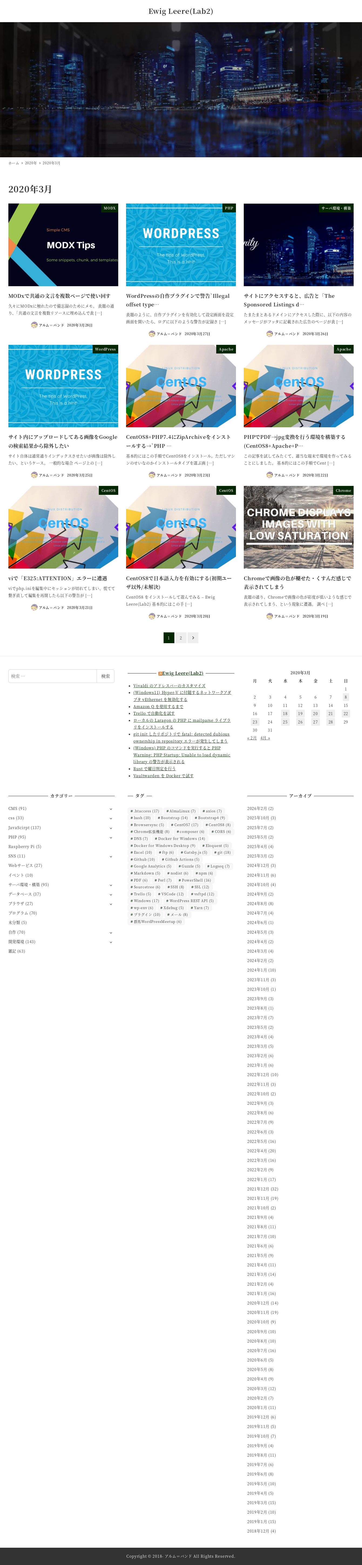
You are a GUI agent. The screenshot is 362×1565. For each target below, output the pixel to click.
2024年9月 (257, 894)
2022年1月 (257, 1179)
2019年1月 (257, 1521)
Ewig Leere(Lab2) (180, 11)
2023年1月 (257, 1065)
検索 (105, 676)
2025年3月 (257, 856)
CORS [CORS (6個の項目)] (223, 831)
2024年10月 (258, 884)
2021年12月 (258, 1189)
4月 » (265, 737)
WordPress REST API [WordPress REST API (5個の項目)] (192, 900)
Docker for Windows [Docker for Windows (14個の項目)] (181, 838)
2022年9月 (257, 1103)
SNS (12, 856)
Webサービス (20, 865)
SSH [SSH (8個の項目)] (177, 886)
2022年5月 (257, 1141)
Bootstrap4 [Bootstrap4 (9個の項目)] (211, 817)
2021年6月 (257, 1246)
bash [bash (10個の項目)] (142, 817)
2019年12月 (258, 1417)
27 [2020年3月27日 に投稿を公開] (315, 722)
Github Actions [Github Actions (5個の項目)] (182, 859)
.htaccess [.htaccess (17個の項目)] (147, 810)
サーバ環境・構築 (24, 884)
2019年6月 (257, 1474)
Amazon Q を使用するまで (158, 706)
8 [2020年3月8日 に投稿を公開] (346, 697)
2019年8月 (257, 1455)
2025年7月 (257, 827)
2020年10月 (258, 1321)
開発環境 (16, 941)
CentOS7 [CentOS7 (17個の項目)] (186, 824)
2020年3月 (257, 1388)
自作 (12, 932)
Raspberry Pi (21, 846)
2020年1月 (257, 1407)
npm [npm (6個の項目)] (206, 873)
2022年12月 (258, 1074)
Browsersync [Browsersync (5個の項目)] (149, 824)
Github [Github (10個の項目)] (144, 859)
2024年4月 (257, 941)
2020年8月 (257, 1341)
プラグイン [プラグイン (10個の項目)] (147, 914)
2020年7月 (257, 1350)
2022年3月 (257, 1160)
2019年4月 (257, 1493)
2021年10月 (258, 1207)
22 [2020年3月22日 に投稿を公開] (346, 713)
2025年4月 (257, 846)
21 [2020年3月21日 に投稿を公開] (331, 713)
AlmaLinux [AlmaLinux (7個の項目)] (183, 810)
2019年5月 (257, 1483)
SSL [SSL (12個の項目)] (202, 886)
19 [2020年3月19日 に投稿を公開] (300, 713)
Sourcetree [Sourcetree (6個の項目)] (147, 886)
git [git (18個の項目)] (224, 852)
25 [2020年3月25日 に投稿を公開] (285, 722)
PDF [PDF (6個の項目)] (141, 880)
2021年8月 (257, 1226)
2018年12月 (258, 1531)
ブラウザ (16, 903)
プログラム (18, 913)
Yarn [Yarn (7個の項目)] (201, 907)
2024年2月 (257, 960)
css (11, 817)
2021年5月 (257, 1255)
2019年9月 (257, 1445)
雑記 (12, 951)
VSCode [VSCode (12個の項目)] (172, 893)
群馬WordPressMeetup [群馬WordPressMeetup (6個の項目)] (158, 921)
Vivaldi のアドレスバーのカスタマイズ (169, 685)
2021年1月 (257, 1293)
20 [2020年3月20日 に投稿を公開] (315, 713)
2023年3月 (257, 1046)
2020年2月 (257, 1398)
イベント (16, 875)
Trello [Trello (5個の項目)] (142, 893)
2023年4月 (257, 1036)
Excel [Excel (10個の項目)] (143, 852)
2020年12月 (258, 1303)
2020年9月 (257, 1331)
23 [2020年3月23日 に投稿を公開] (255, 722)
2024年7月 (257, 913)
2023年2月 (257, 1055)
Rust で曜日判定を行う (154, 768)
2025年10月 (258, 817)
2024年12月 (258, 865)
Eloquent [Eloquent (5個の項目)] (217, 845)
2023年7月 (257, 1017)
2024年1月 (257, 970)
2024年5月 (257, 932)
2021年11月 (258, 1198)
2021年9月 (257, 1217)
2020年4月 (257, 1379)
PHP (12, 837)
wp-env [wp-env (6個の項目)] (144, 907)
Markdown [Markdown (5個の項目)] (147, 873)
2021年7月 (257, 1236)
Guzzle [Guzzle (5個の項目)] (191, 866)
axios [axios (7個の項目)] (214, 810)
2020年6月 (257, 1360)
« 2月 (252, 737)
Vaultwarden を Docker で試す (163, 775)
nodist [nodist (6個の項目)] (180, 873)
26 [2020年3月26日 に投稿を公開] (300, 722)
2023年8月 (257, 1008)
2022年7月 (257, 1122)
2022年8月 (257, 1112)
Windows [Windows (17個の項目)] (147, 900)
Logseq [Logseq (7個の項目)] (220, 866)
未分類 (14, 922)
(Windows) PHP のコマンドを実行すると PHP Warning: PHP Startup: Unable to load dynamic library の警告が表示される (182, 754)
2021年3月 (257, 1274)
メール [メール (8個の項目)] (179, 914)
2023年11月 (258, 979)
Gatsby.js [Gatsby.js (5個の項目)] (196, 852)
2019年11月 (258, 1426)
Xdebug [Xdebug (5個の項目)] (174, 907)
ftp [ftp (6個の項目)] (168, 852)
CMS (13, 808)
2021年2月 (257, 1284)
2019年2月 (257, 1512)
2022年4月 (257, 1150)
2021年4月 (257, 1264)
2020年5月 (257, 1369)
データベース (20, 894)
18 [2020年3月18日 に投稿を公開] (285, 713)
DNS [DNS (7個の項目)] (141, 838)
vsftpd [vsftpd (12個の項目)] (204, 893)
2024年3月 (257, 951)
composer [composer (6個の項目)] (192, 831)
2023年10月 (258, 989)
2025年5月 (257, 837)
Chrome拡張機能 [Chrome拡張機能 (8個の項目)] (152, 831)
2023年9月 (257, 998)
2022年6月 (257, 1131)
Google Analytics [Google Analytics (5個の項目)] (153, 866)
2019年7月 (257, 1464)
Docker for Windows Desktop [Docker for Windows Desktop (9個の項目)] (165, 845)
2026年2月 (257, 808)
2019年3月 (257, 1502)
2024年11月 (258, 875)
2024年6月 (257, 922)
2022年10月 (258, 1093)
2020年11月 (258, 1312)
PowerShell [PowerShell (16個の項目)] (196, 880)
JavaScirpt (19, 827)
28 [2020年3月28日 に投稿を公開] (331, 722)
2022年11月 (258, 1084)
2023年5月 (257, 1027)
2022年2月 (257, 1169)
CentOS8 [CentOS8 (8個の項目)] (220, 824)
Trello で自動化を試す (154, 713)
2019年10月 (258, 1436)
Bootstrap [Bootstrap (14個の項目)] (174, 817)
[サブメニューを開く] (111, 809)
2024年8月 (257, 903)
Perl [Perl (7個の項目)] (165, 880)
